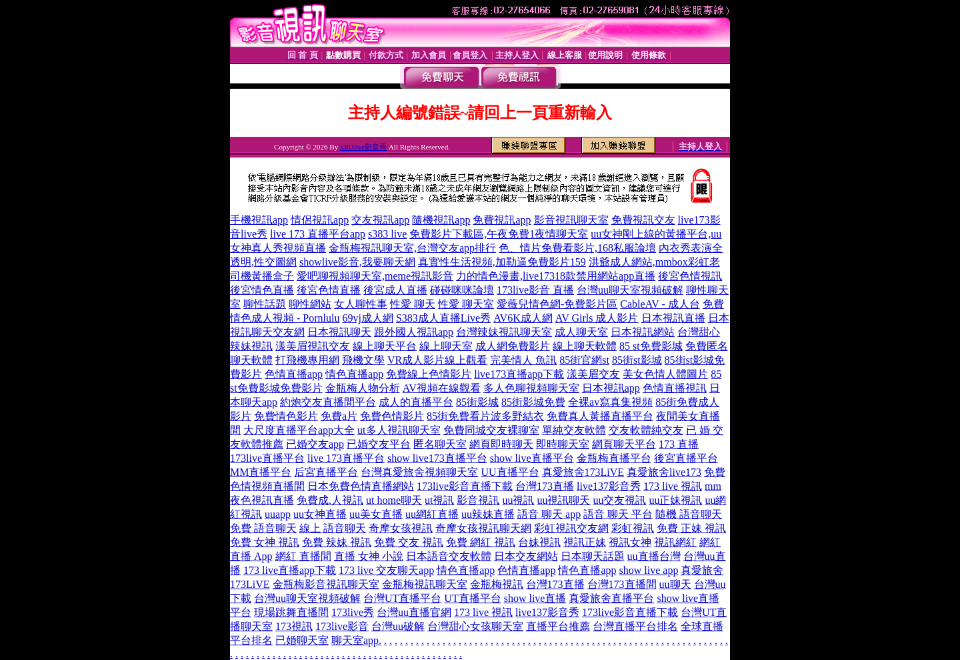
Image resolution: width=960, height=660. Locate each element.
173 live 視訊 (672, 486)
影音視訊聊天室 (571, 220)
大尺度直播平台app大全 (299, 430)
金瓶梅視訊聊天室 (424, 584)
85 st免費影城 (651, 346)
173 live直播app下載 (289, 570)
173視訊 (294, 626)
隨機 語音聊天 (688, 514)
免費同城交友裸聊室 (491, 430)
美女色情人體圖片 (665, 374)
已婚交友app (315, 444)
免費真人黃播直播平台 (600, 416)
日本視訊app (611, 388)
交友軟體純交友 (646, 430)
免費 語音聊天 (263, 528)
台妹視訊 (539, 542)
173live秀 (352, 612)
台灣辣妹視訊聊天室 (504, 332)
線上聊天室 (446, 346)
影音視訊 (478, 500)
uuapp (278, 514)
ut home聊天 (394, 500)
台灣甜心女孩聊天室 (475, 626)
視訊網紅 (675, 542)
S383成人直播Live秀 (443, 318)
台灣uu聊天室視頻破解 (630, 290)
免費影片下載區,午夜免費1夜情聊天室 (498, 234)
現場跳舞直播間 (291, 612)
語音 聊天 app (549, 514)
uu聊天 (675, 584)
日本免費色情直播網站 (360, 486)
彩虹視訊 (632, 528)
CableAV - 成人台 (659, 304)
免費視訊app (502, 220)
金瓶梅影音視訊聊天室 (326, 584)
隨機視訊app (441, 220)
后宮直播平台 (326, 472)
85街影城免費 (533, 402)
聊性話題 (264, 304)
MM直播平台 (260, 472)
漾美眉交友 (593, 374)
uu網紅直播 (432, 514)
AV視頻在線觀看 (442, 388)
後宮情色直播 (262, 290)
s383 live (387, 234)
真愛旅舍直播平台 (611, 598)
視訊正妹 (584, 542)
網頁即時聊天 (501, 444)
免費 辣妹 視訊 (336, 542)
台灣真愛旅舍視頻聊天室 (419, 472)
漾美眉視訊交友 (312, 346)
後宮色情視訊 (690, 276)
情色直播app (354, 374)
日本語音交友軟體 (448, 556)
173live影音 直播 (535, 290)
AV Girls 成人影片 (597, 318)
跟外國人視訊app (413, 332)
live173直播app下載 (519, 374)
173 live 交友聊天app (386, 570)
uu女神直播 (320, 514)
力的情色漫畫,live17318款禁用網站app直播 (555, 276)
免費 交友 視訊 (408, 542)
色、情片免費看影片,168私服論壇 (577, 248)
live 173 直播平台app (317, 234)
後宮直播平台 (686, 458)
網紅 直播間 (303, 556)
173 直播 (679, 444)
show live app (649, 570)
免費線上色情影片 (428, 374)
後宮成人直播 (395, 290)
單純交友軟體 (574, 430)
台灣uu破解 (398, 626)
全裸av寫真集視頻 (610, 402)
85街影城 (477, 402)
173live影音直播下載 (465, 486)
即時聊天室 (562, 444)
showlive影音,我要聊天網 (357, 262)
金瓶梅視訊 (496, 584)
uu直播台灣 (654, 556)
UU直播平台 (510, 472)
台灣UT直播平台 (402, 598)
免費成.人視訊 (330, 500)
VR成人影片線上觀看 (437, 360)
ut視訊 (439, 500)
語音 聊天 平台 (618, 514)
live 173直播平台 (346, 458)
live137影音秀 (609, 486)
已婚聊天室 (302, 640)
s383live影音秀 (363, 147)
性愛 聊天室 (466, 304)
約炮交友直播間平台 (328, 402)
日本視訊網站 (643, 332)
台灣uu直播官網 (414, 612)
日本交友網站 (526, 556)
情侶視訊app (320, 220)
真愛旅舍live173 (664, 472)
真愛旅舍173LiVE (583, 472)
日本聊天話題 (593, 556)
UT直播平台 (472, 598)
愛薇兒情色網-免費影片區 (557, 304)
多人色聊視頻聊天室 (531, 388)
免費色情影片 (392, 416)
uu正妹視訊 (675, 500)
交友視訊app (380, 220)
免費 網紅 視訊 (480, 542)
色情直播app (294, 374)
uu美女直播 (376, 514)
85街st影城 (637, 360)
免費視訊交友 (643, 220)
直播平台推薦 (558, 626)
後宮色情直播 (329, 290)
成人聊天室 (581, 332)
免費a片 (339, 416)
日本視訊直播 (673, 318)
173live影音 (342, 626)
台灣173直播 (544, 486)
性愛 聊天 (412, 304)
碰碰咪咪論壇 (462, 290)
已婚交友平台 (379, 444)
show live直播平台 (532, 458)
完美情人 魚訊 (523, 360)
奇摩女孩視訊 (401, 528)
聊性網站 (310, 304)
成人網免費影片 (512, 346)
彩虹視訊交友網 (571, 528)
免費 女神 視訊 (264, 542)
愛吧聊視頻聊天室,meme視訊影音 (375, 276)
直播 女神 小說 (368, 556)
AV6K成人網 (523, 318)
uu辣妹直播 (488, 514)
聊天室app (355, 640)
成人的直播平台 (416, 402)
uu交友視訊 (619, 500)
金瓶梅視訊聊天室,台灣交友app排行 (412, 248)
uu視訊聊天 (563, 500)
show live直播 (535, 598)
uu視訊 (518, 500)
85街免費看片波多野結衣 (485, 416)
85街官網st (584, 360)
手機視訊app (259, 220)
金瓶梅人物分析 (362, 388)
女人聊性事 (360, 304)
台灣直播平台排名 (635, 626)
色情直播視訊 (675, 388)
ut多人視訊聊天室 (398, 430)
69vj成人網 (367, 318)
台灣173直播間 (622, 584)
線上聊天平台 (385, 346)
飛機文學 (363, 360)
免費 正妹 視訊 (691, 528)
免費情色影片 (286, 416)
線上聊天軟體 (585, 346)
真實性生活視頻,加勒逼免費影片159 (502, 262)
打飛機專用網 (307, 360)
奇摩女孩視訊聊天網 (483, 528)
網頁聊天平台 (624, 444)
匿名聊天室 (440, 444)
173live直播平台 (267, 458)
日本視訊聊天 (339, 332)
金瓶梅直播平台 (614, 458)
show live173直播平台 (437, 458)
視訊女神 (630, 542)
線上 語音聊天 (332, 528)
